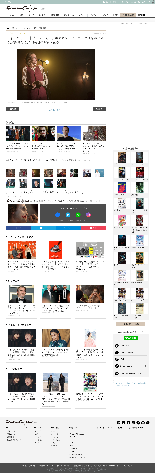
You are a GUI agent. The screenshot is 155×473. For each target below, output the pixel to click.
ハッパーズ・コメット (139, 300)
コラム (37, 443)
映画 (21, 15)
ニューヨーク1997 (137, 164)
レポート (38, 434)
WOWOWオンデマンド (77, 457)
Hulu (71, 443)
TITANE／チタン (119, 195)
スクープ (38, 431)
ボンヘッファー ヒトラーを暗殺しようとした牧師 (139, 230)
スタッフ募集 (128, 466)
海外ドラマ (42, 15)
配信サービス (69, 15)
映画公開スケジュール (14, 440)
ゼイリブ (117, 164)
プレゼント (94, 15)
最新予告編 (10, 437)
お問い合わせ (33, 466)
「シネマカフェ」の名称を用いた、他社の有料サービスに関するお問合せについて (131, 384)
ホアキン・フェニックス (18, 192)
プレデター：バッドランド (139, 211)
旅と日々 (117, 210)
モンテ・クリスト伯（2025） (138, 266)
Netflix (72, 446)
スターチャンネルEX (77, 454)
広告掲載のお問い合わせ (46, 466)
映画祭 (115, 15)
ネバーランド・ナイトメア (121, 249)
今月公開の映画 (128, 15)
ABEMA (72, 431)
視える (116, 265)
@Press (119, 466)
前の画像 (13, 109)
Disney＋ (73, 440)
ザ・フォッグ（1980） (122, 179)
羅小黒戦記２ (136, 195)
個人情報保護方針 (76, 466)
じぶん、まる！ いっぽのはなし (139, 316)
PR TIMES (112, 466)
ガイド (105, 15)
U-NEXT (73, 451)
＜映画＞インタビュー (57, 192)
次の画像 (99, 109)
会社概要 (86, 466)
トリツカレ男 (118, 228)
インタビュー (76, 192)
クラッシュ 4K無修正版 (139, 179)
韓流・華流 (55, 15)
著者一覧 (24, 466)
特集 (141, 428)
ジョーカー (38, 192)
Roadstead (73, 448)
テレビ (31, 15)
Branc (141, 15)
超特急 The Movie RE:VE (137, 249)
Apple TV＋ (74, 437)
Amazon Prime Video (77, 434)
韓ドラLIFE (56, 446)
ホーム (11, 15)
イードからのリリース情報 (99, 466)
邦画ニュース (11, 431)
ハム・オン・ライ (120, 300)
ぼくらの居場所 (136, 282)
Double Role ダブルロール (121, 284)
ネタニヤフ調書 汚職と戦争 (122, 316)
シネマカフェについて (62, 466)
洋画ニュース (11, 434)
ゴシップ (38, 437)
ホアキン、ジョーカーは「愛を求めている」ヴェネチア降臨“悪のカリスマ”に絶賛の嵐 (48, 160)
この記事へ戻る (56, 110)
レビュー (82, 15)
